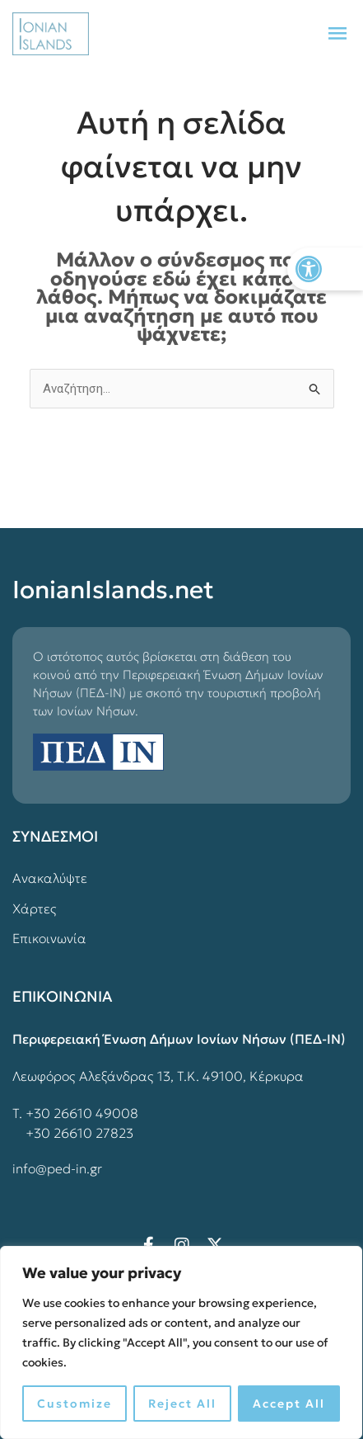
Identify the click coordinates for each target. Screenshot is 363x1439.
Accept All (289, 1403)
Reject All (182, 1403)
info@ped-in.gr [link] (57, 1168)
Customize (74, 1403)
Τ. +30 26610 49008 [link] (75, 1113)
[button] (337, 33)
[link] (325, 269)
